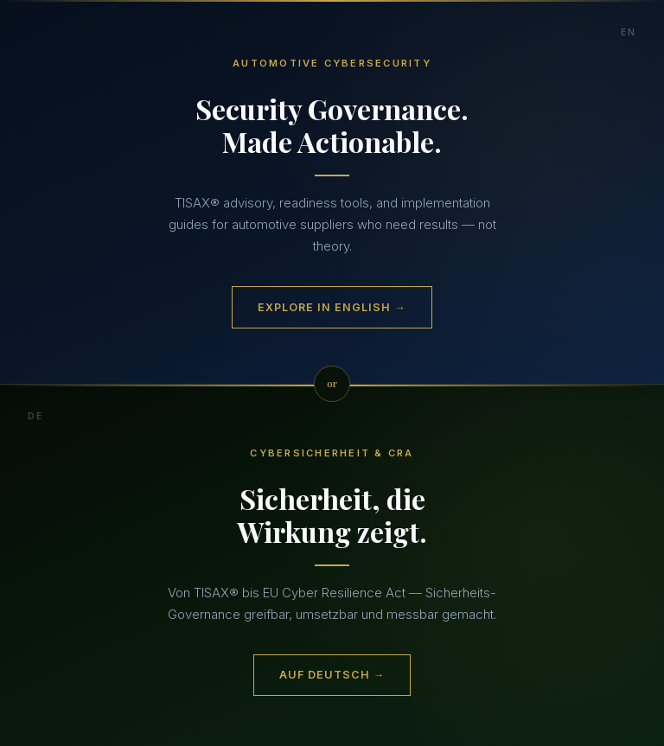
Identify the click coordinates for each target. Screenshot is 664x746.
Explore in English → (331, 307)
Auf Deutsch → (332, 674)
